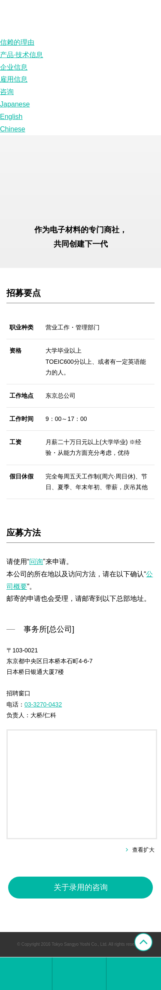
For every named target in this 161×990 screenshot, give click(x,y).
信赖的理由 (17, 42)
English (11, 116)
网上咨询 (133, 973)
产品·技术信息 (21, 54)
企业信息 (13, 67)
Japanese (15, 104)
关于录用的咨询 (81, 887)
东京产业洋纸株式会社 (26, 973)
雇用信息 (13, 79)
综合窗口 (79, 973)
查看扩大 (143, 850)
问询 (36, 561)
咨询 (7, 91)
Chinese (12, 129)
